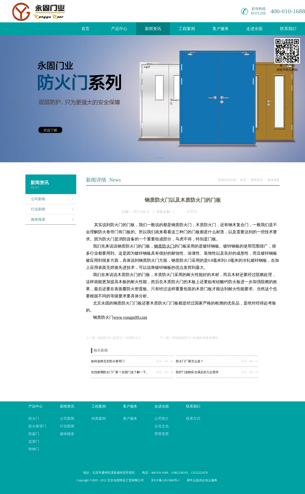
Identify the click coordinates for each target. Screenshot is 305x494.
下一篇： (189, 338)
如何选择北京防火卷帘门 (108, 361)
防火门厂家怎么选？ (189, 361)
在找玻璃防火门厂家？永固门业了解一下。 (120, 372)
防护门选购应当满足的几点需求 (197, 372)
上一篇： (113, 338)
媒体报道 (273, 180)
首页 (85, 28)
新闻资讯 (257, 180)
